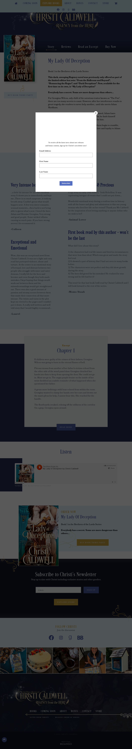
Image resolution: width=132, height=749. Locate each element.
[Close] (96, 113)
